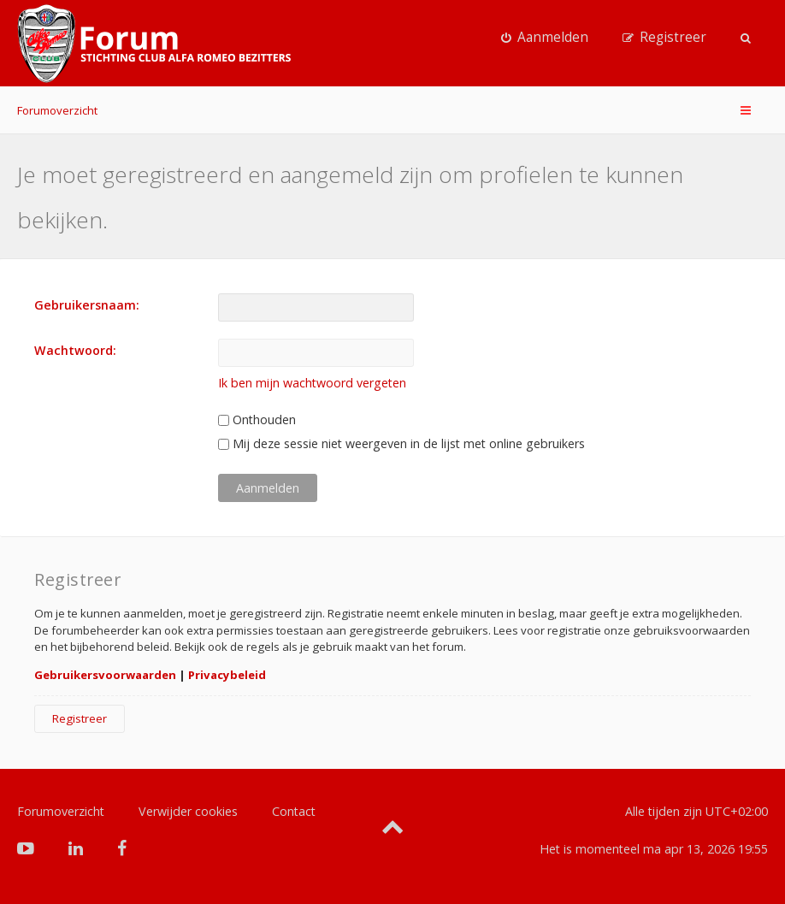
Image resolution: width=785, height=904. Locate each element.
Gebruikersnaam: (86, 305)
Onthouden (257, 419)
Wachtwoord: (75, 350)
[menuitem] (544, 37)
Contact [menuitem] (294, 811)
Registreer (79, 718)
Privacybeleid (227, 674)
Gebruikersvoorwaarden (105, 674)
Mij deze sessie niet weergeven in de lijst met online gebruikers (401, 443)
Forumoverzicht (57, 110)
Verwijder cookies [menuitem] (188, 811)
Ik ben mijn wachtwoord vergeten (312, 383)
